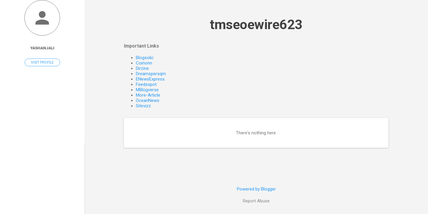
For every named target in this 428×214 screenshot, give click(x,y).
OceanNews (147, 100)
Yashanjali (42, 47)
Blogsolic (145, 57)
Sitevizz (143, 105)
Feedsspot (146, 84)
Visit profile (42, 62)
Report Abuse (256, 201)
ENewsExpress (150, 79)
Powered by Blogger (256, 189)
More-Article (148, 95)
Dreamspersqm (151, 73)
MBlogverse (147, 89)
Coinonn (144, 63)
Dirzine (142, 68)
